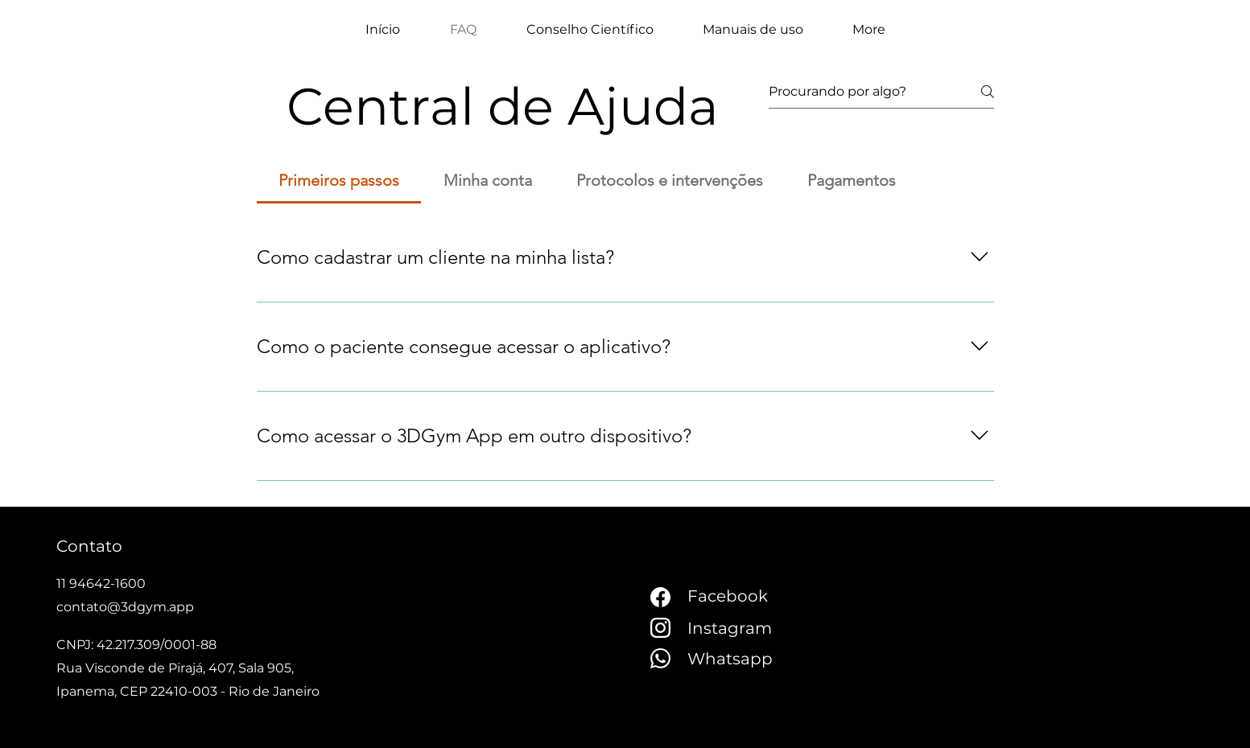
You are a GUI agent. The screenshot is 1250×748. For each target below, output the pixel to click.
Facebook (727, 596)
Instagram (729, 628)
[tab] (339, 180)
